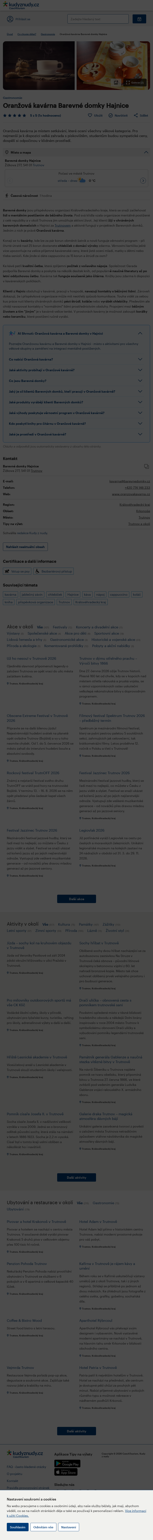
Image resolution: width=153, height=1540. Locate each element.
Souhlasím (17, 1527)
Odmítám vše (43, 1527)
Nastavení (68, 1527)
